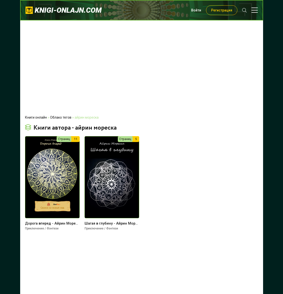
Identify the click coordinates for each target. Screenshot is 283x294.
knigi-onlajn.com (68, 10)
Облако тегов (60, 117)
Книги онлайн (36, 117)
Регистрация (221, 10)
